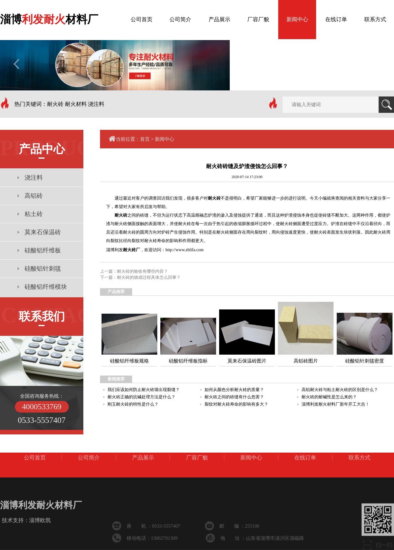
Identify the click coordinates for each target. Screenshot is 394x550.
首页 (145, 139)
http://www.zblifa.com (184, 250)
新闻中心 (164, 139)
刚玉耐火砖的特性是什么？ (133, 404)
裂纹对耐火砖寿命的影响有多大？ (236, 404)
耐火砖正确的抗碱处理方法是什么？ (141, 397)
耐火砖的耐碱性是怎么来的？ (329, 397)
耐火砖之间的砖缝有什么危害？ (234, 397)
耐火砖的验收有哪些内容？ (142, 271)
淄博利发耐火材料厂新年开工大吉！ (335, 404)
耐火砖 (214, 198)
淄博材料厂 (49, 18)
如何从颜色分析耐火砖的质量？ (234, 389)
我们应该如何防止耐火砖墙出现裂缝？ (144, 389)
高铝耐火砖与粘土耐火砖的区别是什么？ (340, 389)
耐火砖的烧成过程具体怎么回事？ (149, 277)
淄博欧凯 (40, 529)
